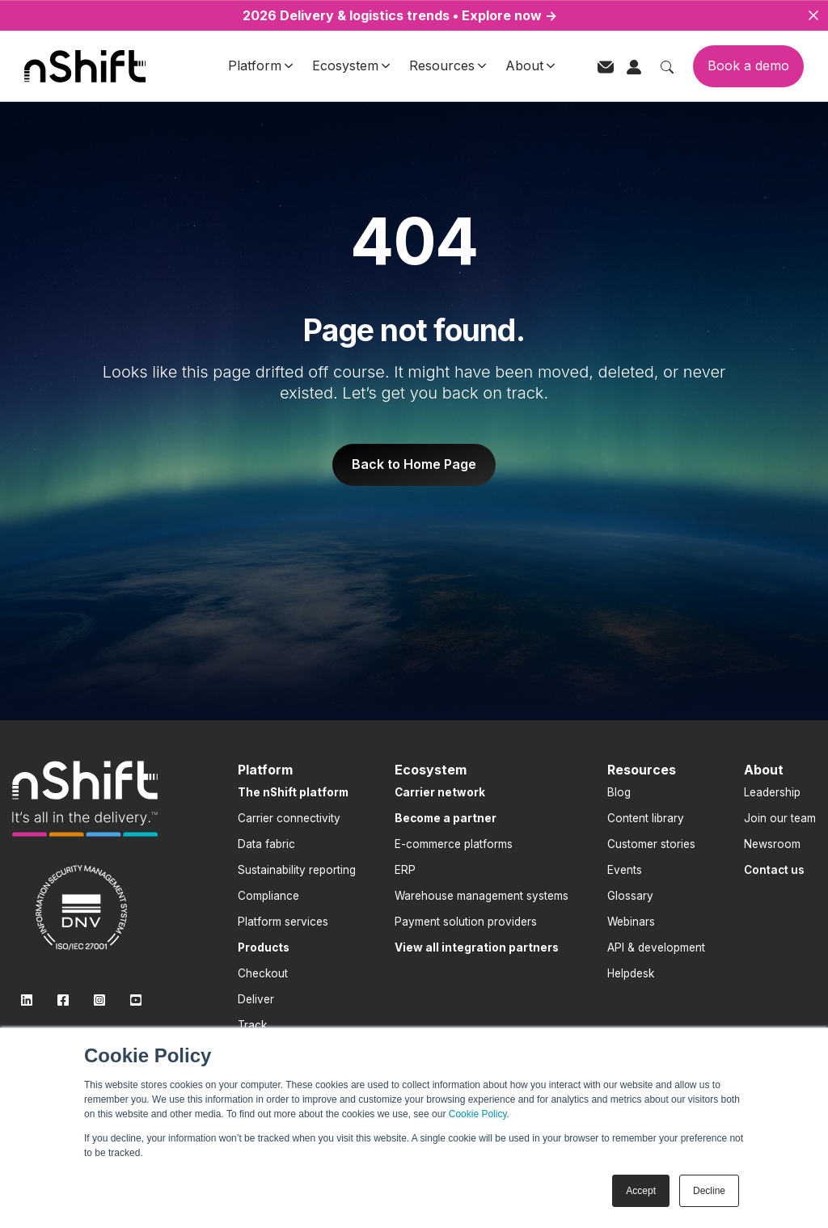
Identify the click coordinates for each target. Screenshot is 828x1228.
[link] (85, 799)
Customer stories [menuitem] (651, 844)
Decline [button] (709, 1190)
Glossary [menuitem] (630, 895)
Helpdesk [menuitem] (630, 973)
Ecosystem (351, 65)
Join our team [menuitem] (780, 818)
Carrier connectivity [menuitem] (289, 818)
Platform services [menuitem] (283, 921)
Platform (260, 65)
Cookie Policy (478, 1114)
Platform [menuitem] (265, 770)
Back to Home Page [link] (414, 464)
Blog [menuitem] (619, 792)
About (530, 65)
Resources (447, 65)
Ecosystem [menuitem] (431, 770)
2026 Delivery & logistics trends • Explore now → (400, 15)
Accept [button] (641, 1190)
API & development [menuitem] (656, 947)
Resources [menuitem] (641, 770)
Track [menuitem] (252, 1025)
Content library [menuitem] (645, 818)
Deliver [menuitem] (256, 999)
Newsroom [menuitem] (772, 844)
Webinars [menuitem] (631, 921)
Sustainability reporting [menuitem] (297, 869)
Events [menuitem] (624, 869)
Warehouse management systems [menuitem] (481, 895)
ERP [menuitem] (405, 869)
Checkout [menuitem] (263, 973)
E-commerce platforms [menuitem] (454, 844)
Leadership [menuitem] (772, 792)
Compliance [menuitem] (268, 895)
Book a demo (748, 65)
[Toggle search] (667, 65)
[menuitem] (293, 792)
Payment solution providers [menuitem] (466, 921)
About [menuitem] (764, 770)
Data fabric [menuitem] (266, 844)
